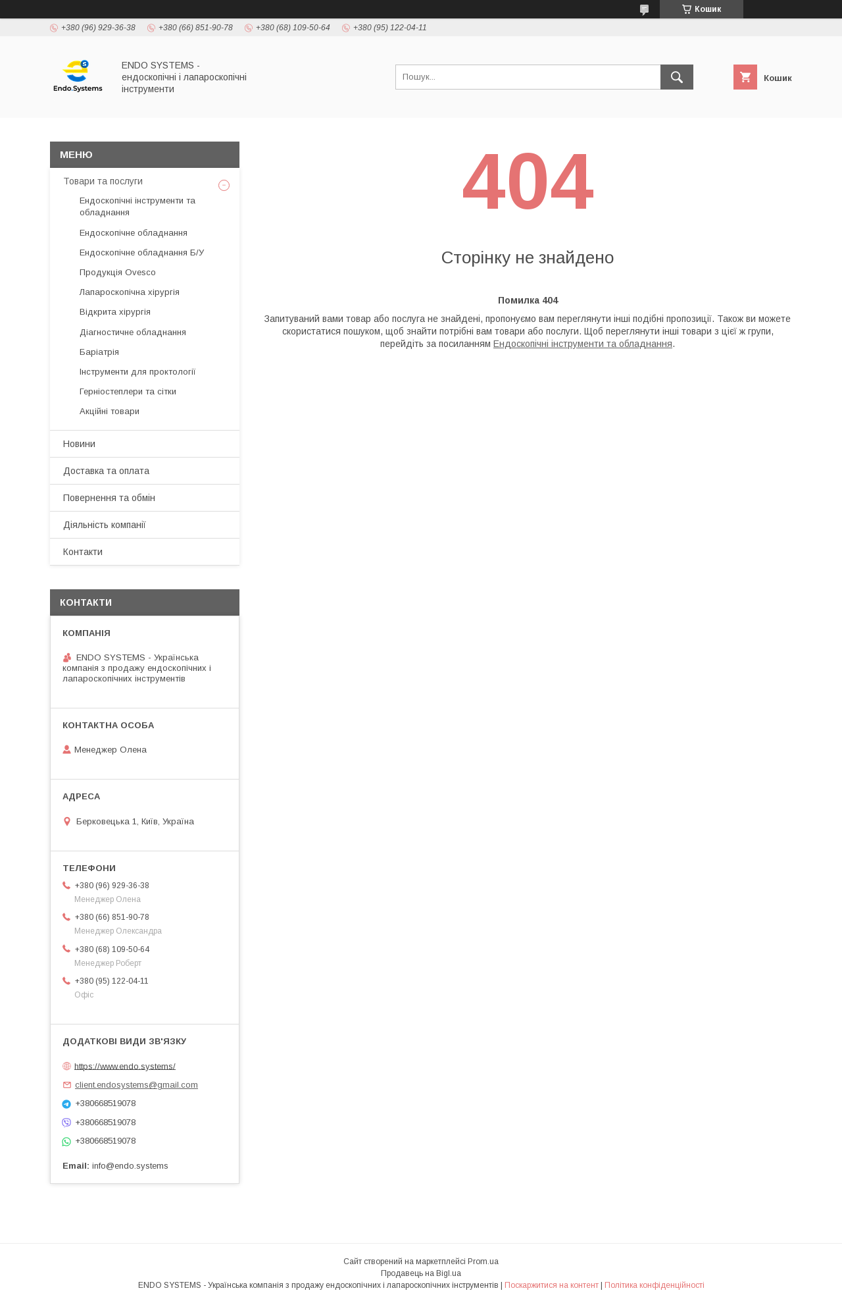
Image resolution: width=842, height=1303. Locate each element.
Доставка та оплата (106, 470)
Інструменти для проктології (138, 372)
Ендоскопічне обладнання (133, 233)
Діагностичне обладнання (133, 332)
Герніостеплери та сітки (128, 391)
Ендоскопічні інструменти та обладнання (582, 343)
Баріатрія (99, 352)
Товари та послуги (103, 181)
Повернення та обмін (109, 497)
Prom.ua (483, 1261)
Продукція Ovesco (118, 272)
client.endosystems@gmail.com (136, 1085)
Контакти (83, 551)
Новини (79, 444)
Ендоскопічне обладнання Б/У (142, 252)
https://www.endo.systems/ (125, 1066)
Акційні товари (109, 411)
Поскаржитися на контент (552, 1285)
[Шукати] (676, 77)
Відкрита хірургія (115, 312)
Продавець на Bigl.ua (421, 1273)
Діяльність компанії (104, 524)
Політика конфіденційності (655, 1285)
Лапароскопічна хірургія (130, 292)
